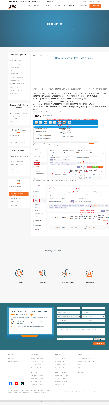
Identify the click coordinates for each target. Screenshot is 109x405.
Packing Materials (60, 364)
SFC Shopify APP (59, 361)
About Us (10, 358)
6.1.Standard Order (15, 80)
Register (98, 1)
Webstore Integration (60, 358)
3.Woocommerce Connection (17, 142)
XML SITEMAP (82, 373)
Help (84, 1)
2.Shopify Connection (15, 139)
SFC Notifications (13, 361)
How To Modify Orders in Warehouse (47, 55)
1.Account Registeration (16, 60)
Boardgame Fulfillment (37, 384)
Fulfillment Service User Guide (86, 358)
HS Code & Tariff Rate (61, 378)
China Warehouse (36, 364)
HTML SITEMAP (82, 370)
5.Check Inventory (14, 73)
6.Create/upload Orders (16, 77)
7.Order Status (13, 93)
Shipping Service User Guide (86, 361)
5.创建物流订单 (13, 201)
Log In (92, 1)
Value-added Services (37, 378)
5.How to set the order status (17, 173)
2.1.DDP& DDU (14, 122)
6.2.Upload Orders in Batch (17, 83)
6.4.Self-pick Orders (16, 90)
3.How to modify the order (16, 164)
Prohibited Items (59, 367)
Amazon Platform (59, 384)
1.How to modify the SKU (16, 186)
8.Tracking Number (14, 97)
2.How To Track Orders (15, 190)
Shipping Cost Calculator (61, 375)
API (64, 5)
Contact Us (72, 5)
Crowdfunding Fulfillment (38, 361)
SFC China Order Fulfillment (62, 373)
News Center (83, 5)
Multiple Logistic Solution (38, 370)
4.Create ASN (13, 70)
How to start (56, 5)
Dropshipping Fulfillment (61, 381)
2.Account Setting (14, 63)
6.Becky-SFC (13, 205)
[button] (74, 320)
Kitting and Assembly (37, 375)
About (47, 5)
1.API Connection (14, 135)
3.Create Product (14, 67)
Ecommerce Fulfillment (37, 358)
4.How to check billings (16, 198)
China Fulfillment (36, 367)
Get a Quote (95, 6)
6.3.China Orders (15, 87)
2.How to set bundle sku (16, 161)
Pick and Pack (35, 373)
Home (28, 5)
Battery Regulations (60, 370)
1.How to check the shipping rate (18, 113)
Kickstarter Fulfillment (37, 381)
